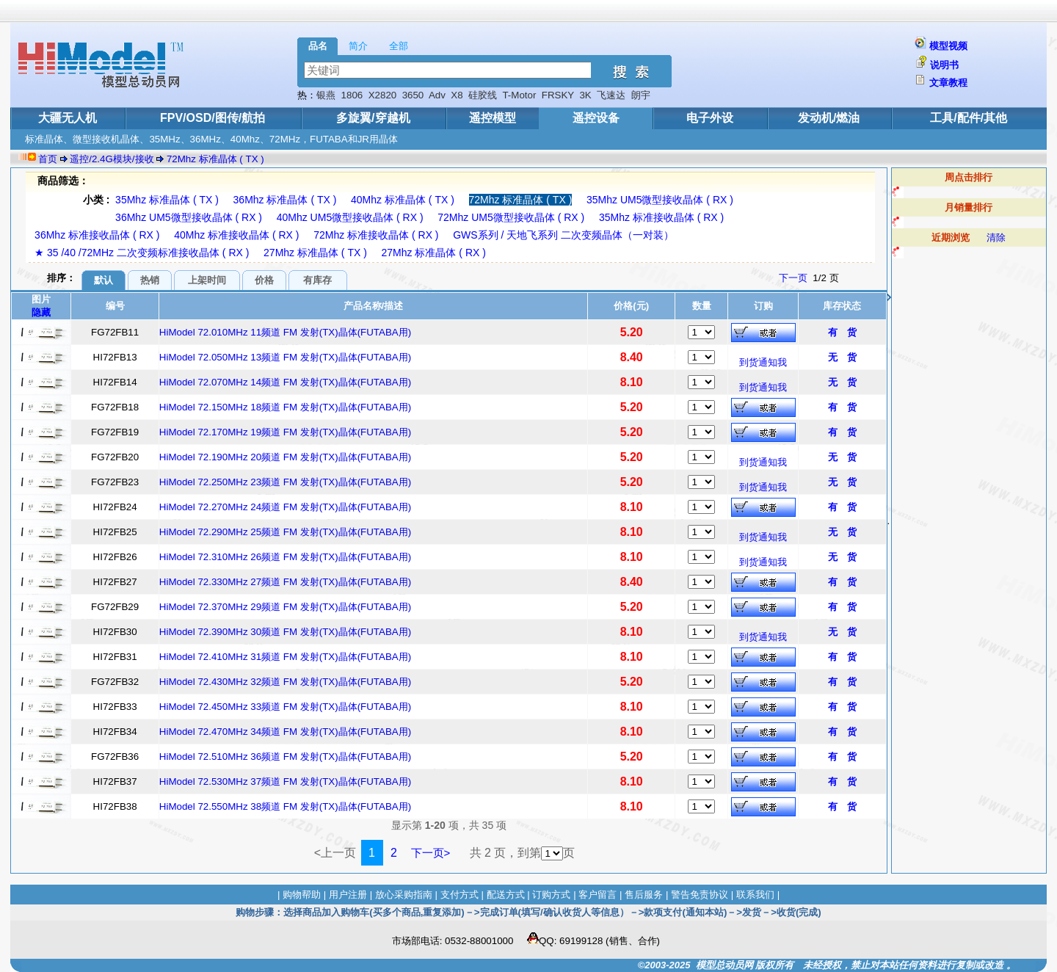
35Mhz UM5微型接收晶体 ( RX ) (659, 200)
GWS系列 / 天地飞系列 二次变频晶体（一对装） (563, 235)
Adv (437, 95)
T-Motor (519, 95)
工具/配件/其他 (968, 118)
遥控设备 (596, 118)
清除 (996, 237)
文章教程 (948, 82)
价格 (264, 280)
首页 (47, 158)
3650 (413, 95)
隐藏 (41, 312)
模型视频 (948, 45)
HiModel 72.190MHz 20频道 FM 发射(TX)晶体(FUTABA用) (285, 457)
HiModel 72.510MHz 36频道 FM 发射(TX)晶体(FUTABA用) (285, 756)
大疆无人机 (67, 118)
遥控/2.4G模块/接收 (111, 158)
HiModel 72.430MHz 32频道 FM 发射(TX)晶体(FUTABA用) (285, 681)
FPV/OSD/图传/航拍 (212, 118)
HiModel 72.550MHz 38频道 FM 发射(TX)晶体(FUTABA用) (285, 806)
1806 (352, 95)
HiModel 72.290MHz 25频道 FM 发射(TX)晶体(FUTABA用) (285, 531)
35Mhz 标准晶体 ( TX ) (167, 200)
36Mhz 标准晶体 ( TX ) (285, 200)
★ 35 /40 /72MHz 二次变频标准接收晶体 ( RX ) (141, 252)
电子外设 (709, 118)
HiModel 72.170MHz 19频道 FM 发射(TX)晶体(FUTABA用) (285, 432)
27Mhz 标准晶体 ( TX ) (315, 252)
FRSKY (558, 95)
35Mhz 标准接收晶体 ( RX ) (661, 217)
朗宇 (640, 95)
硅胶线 (482, 95)
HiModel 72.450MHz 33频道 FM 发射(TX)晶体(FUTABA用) (285, 706)
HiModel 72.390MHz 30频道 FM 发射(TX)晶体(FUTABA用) (285, 631)
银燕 (325, 95)
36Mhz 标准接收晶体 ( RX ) (96, 235)
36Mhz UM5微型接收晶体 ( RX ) (188, 217)
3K (585, 95)
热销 (149, 280)
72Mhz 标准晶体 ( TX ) (215, 158)
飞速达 (611, 95)
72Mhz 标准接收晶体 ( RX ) (375, 235)
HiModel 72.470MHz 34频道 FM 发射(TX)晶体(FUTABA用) (285, 731)
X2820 (382, 95)
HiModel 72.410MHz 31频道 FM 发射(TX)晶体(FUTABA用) (285, 656)
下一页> (431, 852)
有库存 (317, 280)
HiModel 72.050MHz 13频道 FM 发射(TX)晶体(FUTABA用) (285, 357)
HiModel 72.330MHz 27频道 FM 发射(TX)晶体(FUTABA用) (285, 581)
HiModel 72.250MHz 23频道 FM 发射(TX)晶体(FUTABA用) (285, 481)
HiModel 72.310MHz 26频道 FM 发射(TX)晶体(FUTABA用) (285, 556)
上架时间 (207, 280)
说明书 (944, 64)
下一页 (793, 277)
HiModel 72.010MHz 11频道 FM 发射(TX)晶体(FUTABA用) (285, 332)
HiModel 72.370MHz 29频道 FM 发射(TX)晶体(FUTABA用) (285, 606)
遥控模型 (492, 118)
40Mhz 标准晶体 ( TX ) (402, 200)
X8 (456, 95)
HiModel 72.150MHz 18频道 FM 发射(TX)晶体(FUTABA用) (285, 407)
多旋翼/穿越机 (373, 118)
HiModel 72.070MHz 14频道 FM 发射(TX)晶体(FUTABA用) (285, 382)
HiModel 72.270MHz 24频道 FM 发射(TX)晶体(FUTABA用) (285, 506)
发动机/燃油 (829, 118)
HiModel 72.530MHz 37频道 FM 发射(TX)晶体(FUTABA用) (285, 781)
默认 (103, 280)
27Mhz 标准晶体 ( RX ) (434, 252)
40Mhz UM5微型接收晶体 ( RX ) (350, 217)
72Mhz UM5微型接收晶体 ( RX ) (510, 217)
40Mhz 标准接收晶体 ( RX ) (236, 235)
